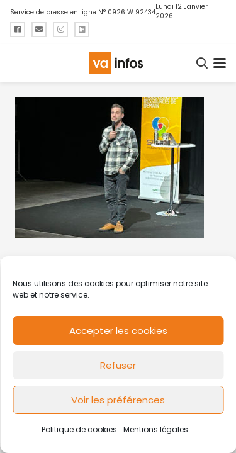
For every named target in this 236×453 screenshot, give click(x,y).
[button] (202, 63)
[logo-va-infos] (118, 63)
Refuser (118, 365)
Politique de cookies (79, 429)
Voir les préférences (118, 399)
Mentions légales (155, 429)
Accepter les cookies (118, 330)
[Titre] (17, 29)
